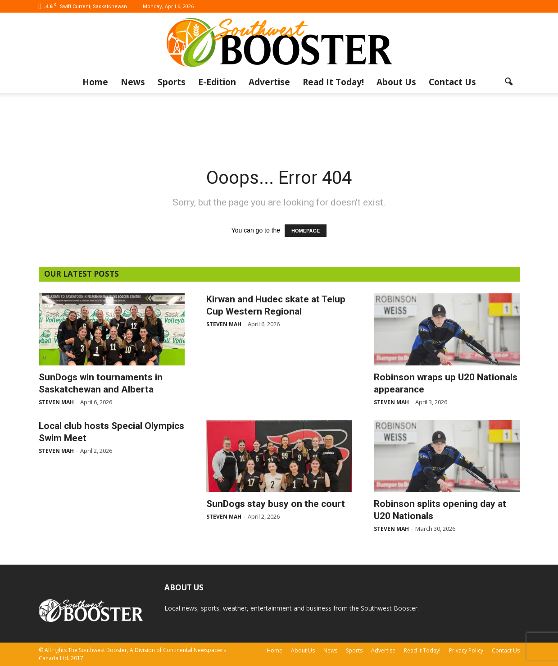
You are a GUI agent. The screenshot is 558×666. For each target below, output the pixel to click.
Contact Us (452, 82)
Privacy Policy (466, 650)
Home (95, 82)
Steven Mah (56, 402)
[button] (509, 82)
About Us (396, 82)
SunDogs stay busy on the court (275, 503)
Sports (172, 82)
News (133, 82)
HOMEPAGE (305, 230)
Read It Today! (333, 82)
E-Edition (217, 82)
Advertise (269, 82)
